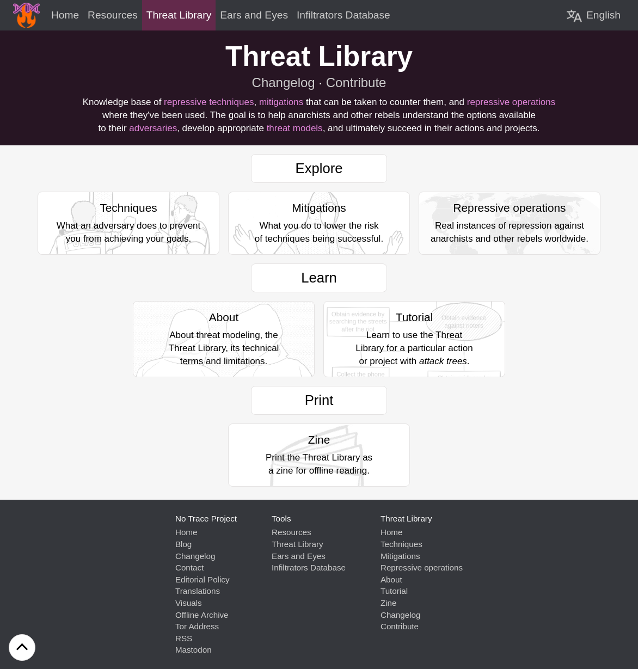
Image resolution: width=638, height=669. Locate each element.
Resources (291, 532)
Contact (189, 567)
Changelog (283, 82)
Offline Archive (202, 614)
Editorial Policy (202, 579)
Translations (197, 591)
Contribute (356, 82)
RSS (183, 638)
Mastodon (193, 649)
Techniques (401, 544)
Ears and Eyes (299, 556)
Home (186, 532)
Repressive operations (422, 567)
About (391, 579)
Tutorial (394, 591)
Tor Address (197, 626)
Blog (183, 544)
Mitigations (400, 556)
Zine (389, 602)
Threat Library (297, 544)
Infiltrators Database (309, 567)
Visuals (188, 602)
